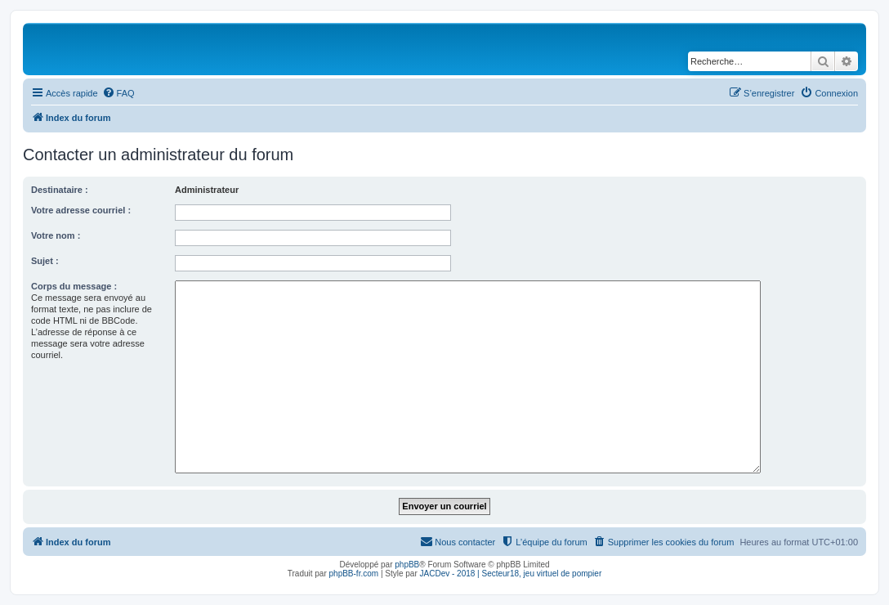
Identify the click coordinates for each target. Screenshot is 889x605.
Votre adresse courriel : (81, 210)
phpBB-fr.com (354, 573)
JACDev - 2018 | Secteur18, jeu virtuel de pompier (511, 573)
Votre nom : (55, 235)
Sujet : (45, 261)
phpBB (407, 564)
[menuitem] (118, 93)
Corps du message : (74, 286)
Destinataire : (59, 190)
